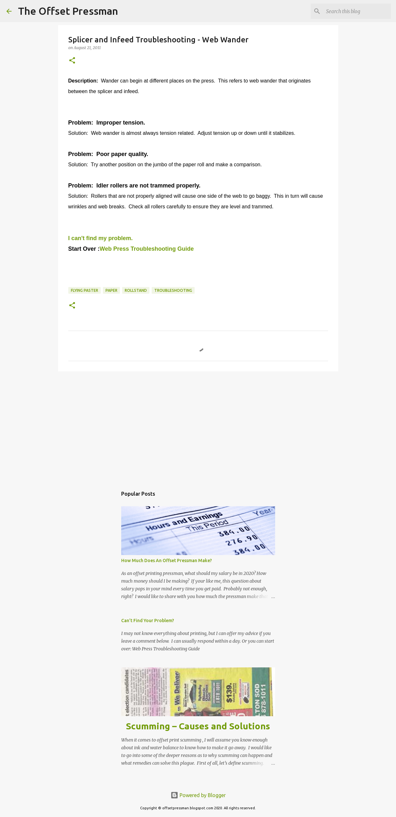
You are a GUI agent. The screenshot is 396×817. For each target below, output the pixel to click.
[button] (72, 60)
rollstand (136, 290)
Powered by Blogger (198, 795)
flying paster (84, 290)
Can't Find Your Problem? (147, 620)
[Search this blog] (357, 11)
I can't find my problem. (100, 238)
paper (111, 290)
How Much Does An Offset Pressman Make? (166, 560)
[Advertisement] (198, 426)
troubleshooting (173, 290)
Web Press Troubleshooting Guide (147, 249)
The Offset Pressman (68, 11)
